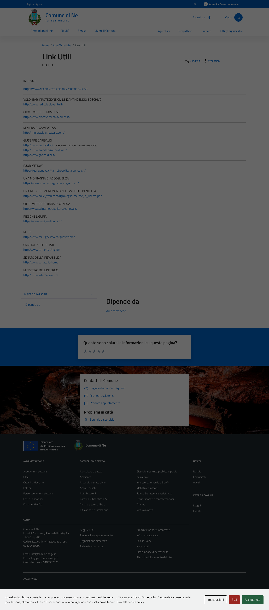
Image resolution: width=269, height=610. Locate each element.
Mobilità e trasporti (147, 488)
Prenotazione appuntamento (96, 535)
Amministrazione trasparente (153, 530)
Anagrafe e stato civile (93, 482)
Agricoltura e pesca (91, 471)
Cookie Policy (144, 541)
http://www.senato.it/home (40, 262)
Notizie (197, 471)
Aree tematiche (116, 311)
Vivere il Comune (105, 30)
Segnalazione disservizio (93, 541)
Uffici (26, 477)
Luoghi (197, 505)
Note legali (143, 546)
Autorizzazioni (88, 493)
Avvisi (196, 482)
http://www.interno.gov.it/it (40, 275)
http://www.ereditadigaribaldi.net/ (45, 150)
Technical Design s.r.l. (47, 600)
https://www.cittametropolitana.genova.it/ (50, 208)
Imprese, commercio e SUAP (152, 482)
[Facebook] (208, 17)
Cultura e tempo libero (92, 504)
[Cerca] (238, 17)
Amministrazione (42, 30)
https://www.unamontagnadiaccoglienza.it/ (51, 183)
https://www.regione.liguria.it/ (42, 221)
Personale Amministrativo (38, 493)
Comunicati (199, 477)
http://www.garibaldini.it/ (39, 154)
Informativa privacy (148, 535)
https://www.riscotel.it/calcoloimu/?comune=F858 (55, 88)
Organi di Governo (33, 482)
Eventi (197, 511)
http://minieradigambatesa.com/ (44, 132)
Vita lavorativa (145, 510)
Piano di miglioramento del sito (154, 557)
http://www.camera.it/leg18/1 (42, 249)
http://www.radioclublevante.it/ (43, 104)
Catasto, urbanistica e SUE (95, 499)
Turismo (141, 504)
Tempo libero (185, 31)
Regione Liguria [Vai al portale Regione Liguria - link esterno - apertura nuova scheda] (34, 4)
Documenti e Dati (33, 504)
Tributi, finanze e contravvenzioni (155, 499)
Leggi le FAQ (87, 530)
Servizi (82, 30)
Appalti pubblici (88, 488)
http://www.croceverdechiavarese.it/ (46, 117)
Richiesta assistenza (91, 546)
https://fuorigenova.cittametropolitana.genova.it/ (54, 170)
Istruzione (206, 31)
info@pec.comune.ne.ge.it (44, 558)
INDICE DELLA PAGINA (59, 294)
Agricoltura (164, 31)
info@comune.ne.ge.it (43, 554)
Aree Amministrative (35, 471)
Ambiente (85, 477)
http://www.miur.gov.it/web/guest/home (49, 237)
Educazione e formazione (94, 510)
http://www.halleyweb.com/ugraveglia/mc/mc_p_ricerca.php (62, 196)
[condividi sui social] (192, 61)
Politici (27, 488)
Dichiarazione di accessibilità (152, 552)
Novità (65, 30)
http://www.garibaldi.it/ (38, 145)
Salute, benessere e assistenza (154, 493)
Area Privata (30, 579)
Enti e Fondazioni (33, 499)
